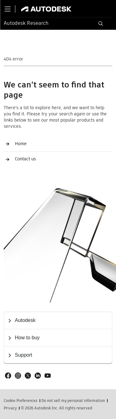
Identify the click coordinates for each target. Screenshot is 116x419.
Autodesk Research (26, 23)
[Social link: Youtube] (47, 375)
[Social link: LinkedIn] (37, 375)
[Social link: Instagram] (18, 375)
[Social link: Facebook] (8, 375)
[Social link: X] (28, 375)
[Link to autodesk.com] (52, 9)
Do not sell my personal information (73, 401)
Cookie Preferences (20, 401)
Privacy (10, 408)
